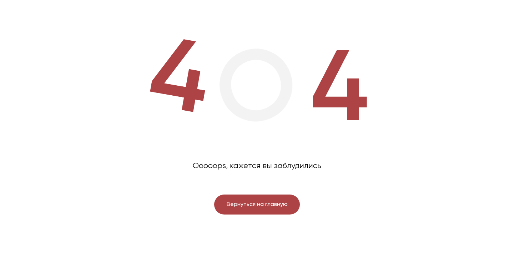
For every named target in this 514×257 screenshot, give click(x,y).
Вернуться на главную (257, 204)
